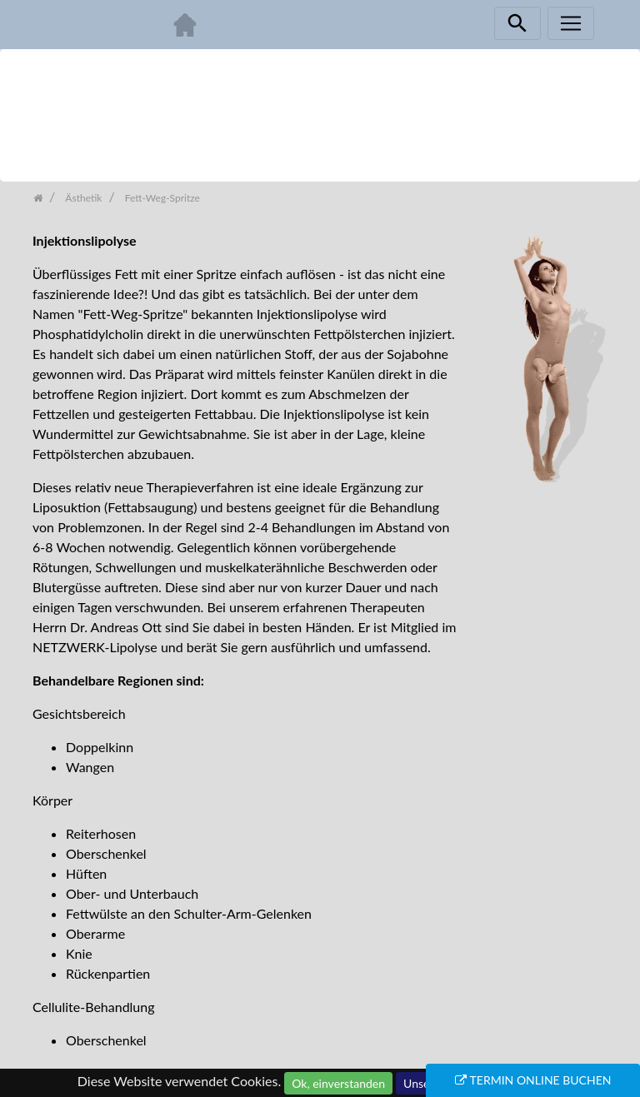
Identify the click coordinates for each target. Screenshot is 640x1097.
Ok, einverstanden (338, 1083)
